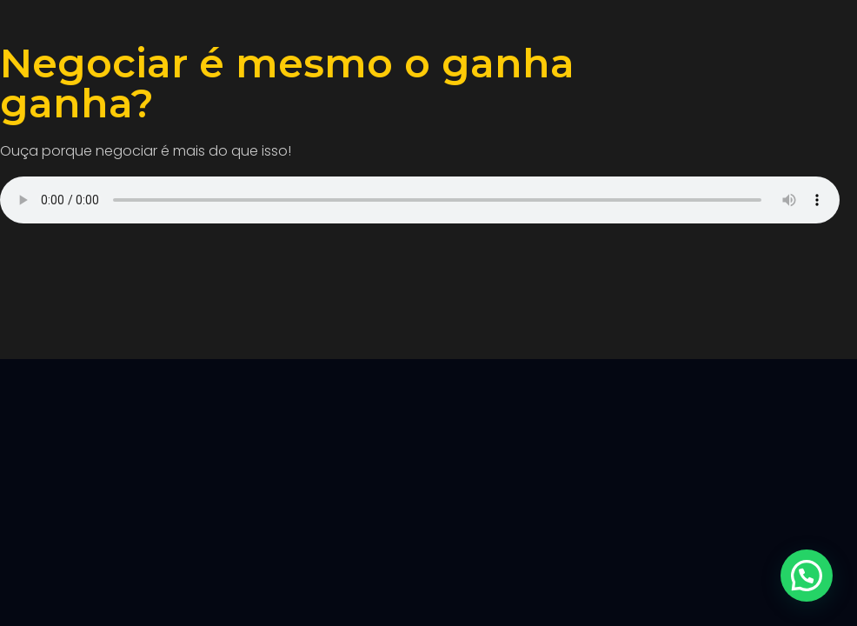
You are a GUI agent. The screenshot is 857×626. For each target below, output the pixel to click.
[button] (807, 575)
